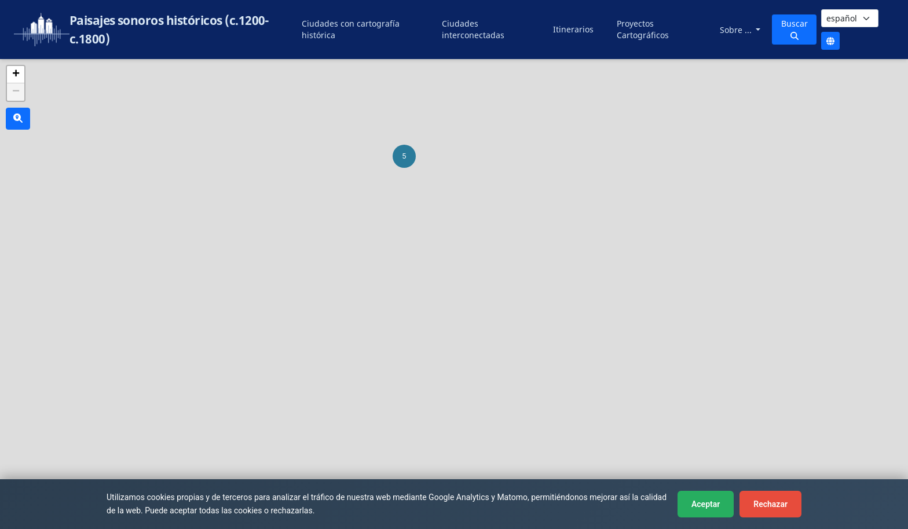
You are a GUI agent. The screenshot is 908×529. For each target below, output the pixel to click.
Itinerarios (573, 29)
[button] (404, 156)
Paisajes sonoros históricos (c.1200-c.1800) (169, 29)
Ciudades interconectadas (473, 29)
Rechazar (770, 504)
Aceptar (705, 504)
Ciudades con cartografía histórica (351, 29)
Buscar (794, 29)
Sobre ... (737, 29)
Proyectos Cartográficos (643, 29)
